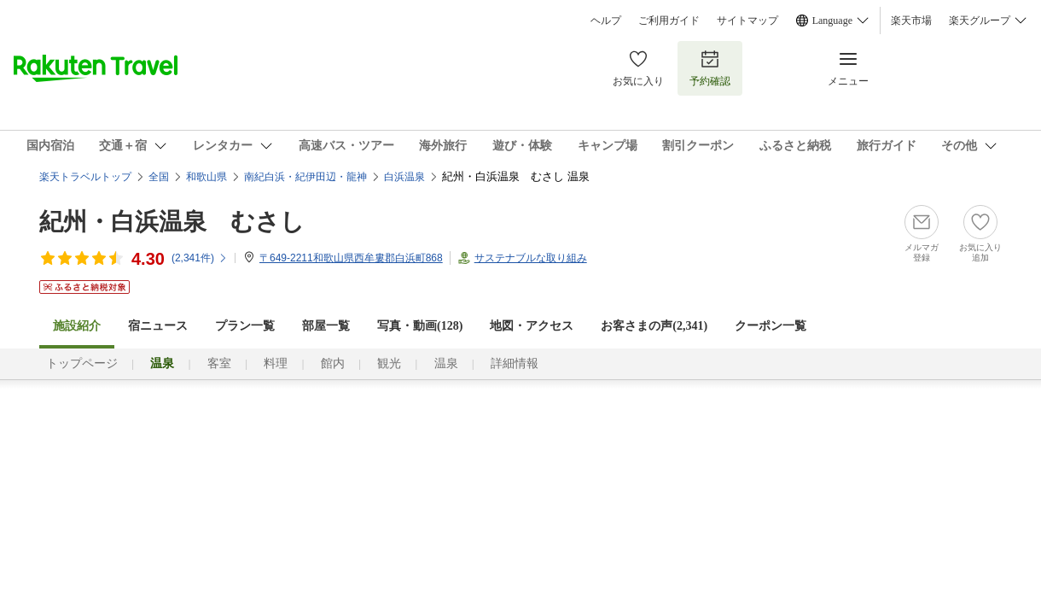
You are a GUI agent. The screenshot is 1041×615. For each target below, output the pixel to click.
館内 (333, 363)
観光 (389, 363)
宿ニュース (158, 325)
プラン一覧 (245, 325)
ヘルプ (605, 20)
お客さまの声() (654, 325)
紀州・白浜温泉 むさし (172, 221)
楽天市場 (911, 20)
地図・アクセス (531, 325)
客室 (219, 363)
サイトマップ (747, 20)
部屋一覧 (326, 325)
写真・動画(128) (419, 325)
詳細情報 (514, 363)
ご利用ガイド (669, 20)
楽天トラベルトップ (85, 177)
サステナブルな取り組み (530, 258)
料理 (276, 363)
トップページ (82, 363)
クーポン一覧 (770, 325)
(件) (200, 258)
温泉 (446, 363)
